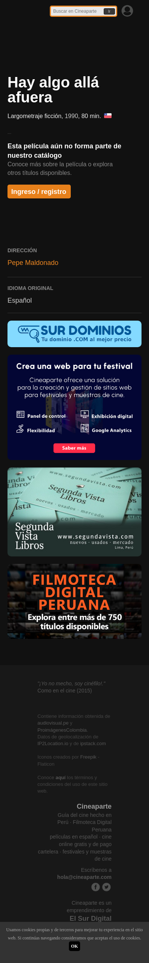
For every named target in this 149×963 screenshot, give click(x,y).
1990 (71, 116)
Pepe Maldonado (32, 262)
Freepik (88, 757)
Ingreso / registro (38, 191)
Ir (109, 11)
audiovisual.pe (53, 723)
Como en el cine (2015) (64, 691)
